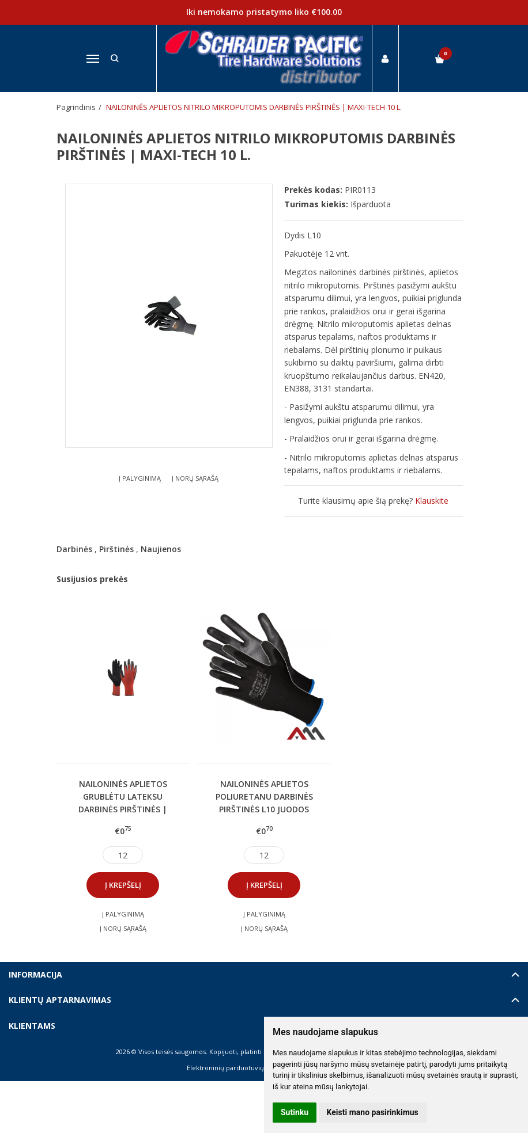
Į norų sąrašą (195, 478)
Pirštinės (116, 548)
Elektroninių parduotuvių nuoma (237, 1067)
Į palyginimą (140, 478)
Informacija (35, 974)
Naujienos (161, 548)
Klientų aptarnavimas (60, 999)
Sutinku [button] (294, 1112)
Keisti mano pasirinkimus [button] (372, 1112)
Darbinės (74, 548)
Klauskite (431, 500)
